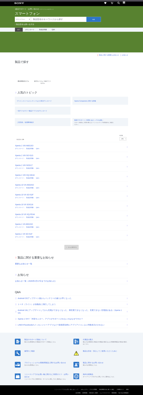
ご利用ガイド (120, 368)
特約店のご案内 (93, 372)
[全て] (19, 30)
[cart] (112, 3)
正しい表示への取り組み (42, 387)
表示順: (121, 114)
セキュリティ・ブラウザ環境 (89, 368)
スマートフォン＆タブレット (47, 9)
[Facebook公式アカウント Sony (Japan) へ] (127, 376)
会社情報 (78, 372)
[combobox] (50, 19)
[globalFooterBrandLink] (121, 388)
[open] (118, 3)
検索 (93, 19)
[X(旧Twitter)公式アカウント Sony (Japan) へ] (118, 376)
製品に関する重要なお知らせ (109, 34)
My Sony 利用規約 (123, 372)
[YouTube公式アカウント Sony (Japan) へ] (123, 376)
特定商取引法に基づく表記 (106, 368)
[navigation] (125, 3)
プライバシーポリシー (28, 387)
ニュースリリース (105, 372)
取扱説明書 (43, 29)
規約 (127, 368)
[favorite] (105, 3)
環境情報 (114, 372)
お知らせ (125, 34)
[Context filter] (23, 19)
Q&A (53, 29)
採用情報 (84, 372)
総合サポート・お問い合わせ (27, 9)
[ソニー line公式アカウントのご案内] (114, 376)
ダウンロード (29, 29)
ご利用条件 (17, 387)
